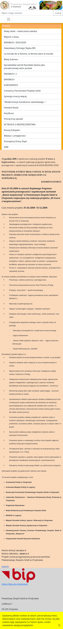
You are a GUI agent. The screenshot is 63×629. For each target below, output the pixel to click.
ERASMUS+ (9, 79)
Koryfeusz (9, 113)
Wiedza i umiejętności (15, 135)
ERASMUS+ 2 (10, 73)
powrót (5, 566)
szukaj (58, 13)
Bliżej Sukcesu (11, 59)
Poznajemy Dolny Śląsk (15, 141)
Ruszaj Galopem (12, 130)
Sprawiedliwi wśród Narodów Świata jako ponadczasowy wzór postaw (24, 67)
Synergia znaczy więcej (15, 96)
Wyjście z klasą (11, 36)
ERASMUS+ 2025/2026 (15, 42)
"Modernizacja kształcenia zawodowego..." (25, 102)
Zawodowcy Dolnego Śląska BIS (20, 48)
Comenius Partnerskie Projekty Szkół (22, 90)
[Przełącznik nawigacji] (8, 19)
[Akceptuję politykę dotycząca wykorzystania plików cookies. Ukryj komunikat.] (59, 625)
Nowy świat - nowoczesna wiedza (20, 31)
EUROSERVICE (11, 85)
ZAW (6, 147)
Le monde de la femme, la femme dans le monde (28, 53)
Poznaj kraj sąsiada (13, 118)
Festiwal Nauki (11, 107)
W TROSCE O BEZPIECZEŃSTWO (20, 124)
